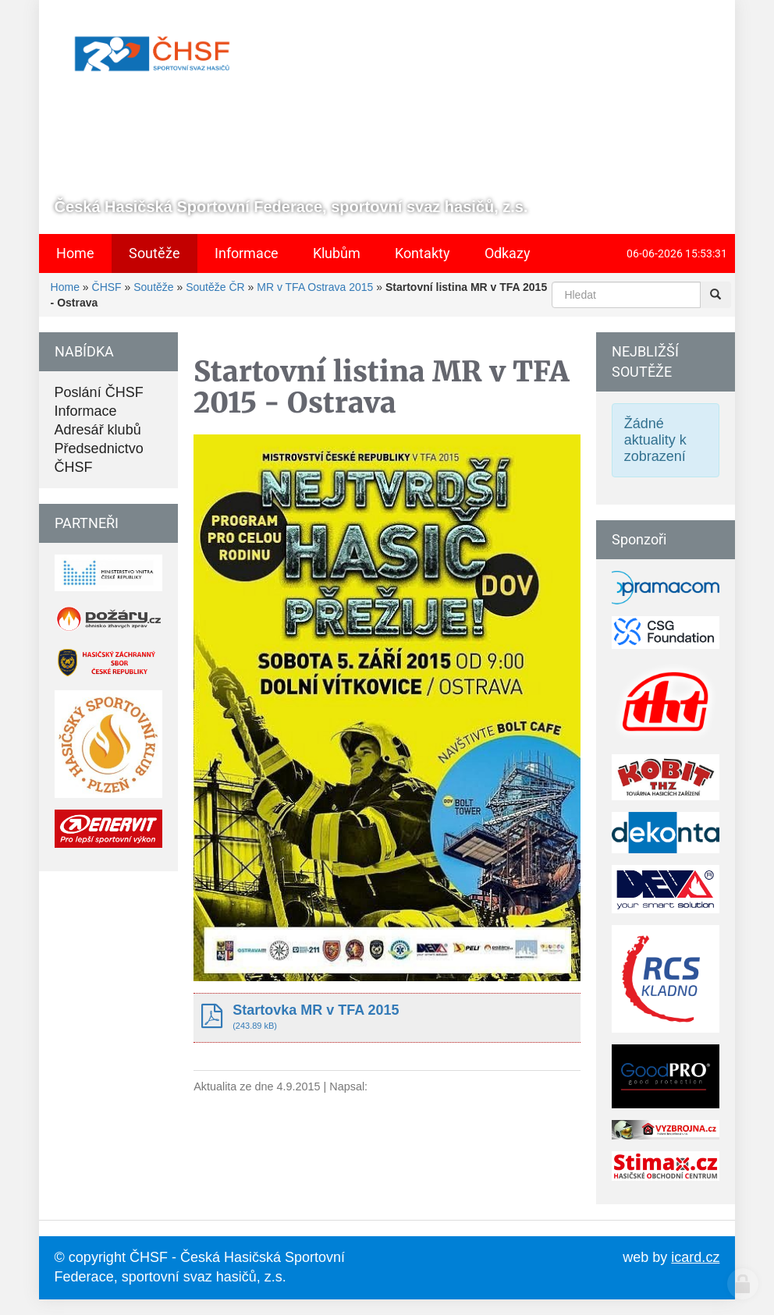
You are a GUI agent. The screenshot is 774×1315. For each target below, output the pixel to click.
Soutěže (153, 287)
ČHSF (107, 287)
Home (65, 287)
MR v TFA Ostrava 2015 (315, 287)
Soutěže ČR (215, 287)
